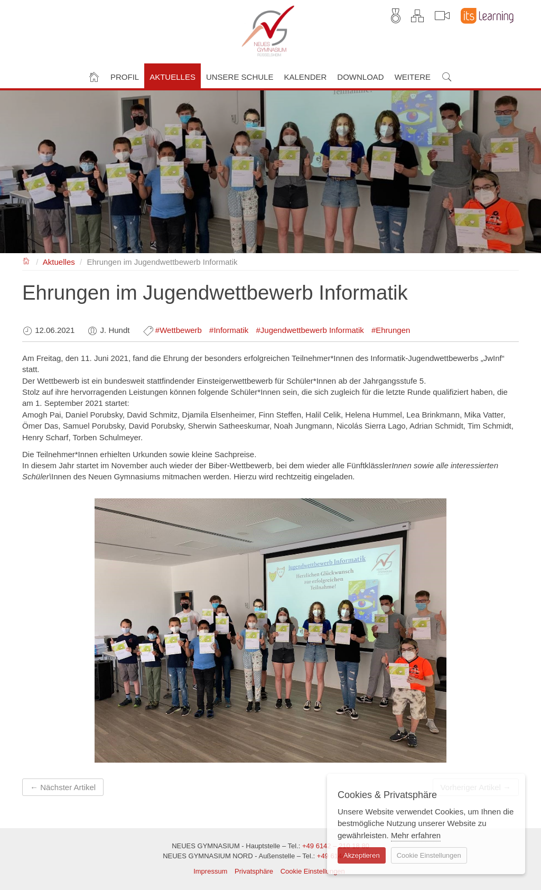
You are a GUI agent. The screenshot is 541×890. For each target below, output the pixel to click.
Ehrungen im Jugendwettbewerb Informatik (162, 261)
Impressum (210, 871)
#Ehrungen (390, 330)
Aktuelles (59, 261)
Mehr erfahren (416, 835)
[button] (124, 75)
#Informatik (228, 330)
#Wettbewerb (178, 330)
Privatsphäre (254, 871)
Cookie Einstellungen (313, 871)
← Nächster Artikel (63, 787)
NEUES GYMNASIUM (26, 260)
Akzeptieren (361, 855)
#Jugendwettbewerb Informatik (309, 330)
